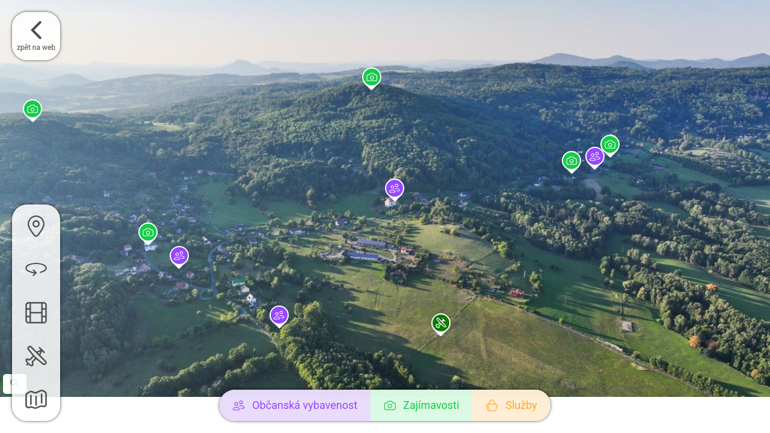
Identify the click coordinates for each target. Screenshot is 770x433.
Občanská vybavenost (295, 405)
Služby (511, 405)
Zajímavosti (421, 405)
